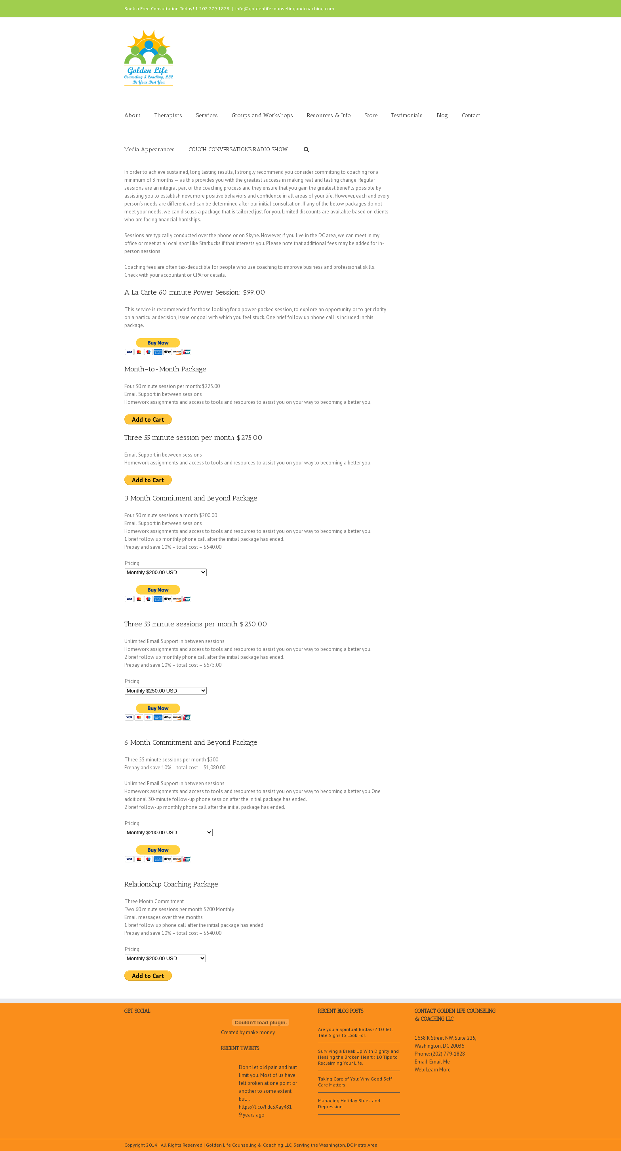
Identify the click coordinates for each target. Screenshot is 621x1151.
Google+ (437, 7)
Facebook (495, 7)
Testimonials (407, 115)
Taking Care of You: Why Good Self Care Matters (355, 1082)
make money (260, 1032)
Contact (471, 115)
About (132, 115)
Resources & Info (329, 115)
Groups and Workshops (262, 115)
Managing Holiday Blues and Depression (349, 1103)
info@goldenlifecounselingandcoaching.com (284, 8)
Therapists (168, 115)
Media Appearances (149, 149)
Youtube (454, 9)
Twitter (482, 7)
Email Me (439, 1061)
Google (153, 1034)
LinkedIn (469, 7)
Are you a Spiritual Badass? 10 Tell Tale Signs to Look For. (355, 1032)
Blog (442, 115)
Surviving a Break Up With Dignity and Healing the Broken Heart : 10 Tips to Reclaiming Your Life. (358, 1057)
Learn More (438, 1069)
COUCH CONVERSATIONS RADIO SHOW (238, 149)
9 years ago (252, 1114)
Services (207, 115)
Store (371, 115)
